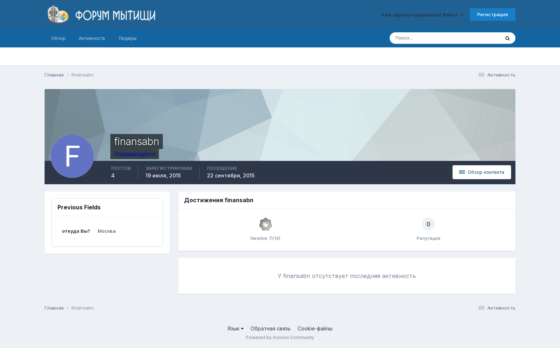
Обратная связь (271, 328)
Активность (92, 38)
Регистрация (492, 14)
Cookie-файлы (315, 328)
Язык (236, 328)
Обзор (58, 38)
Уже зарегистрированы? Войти (422, 15)
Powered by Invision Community (280, 337)
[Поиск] (414, 38)
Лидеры (127, 38)
